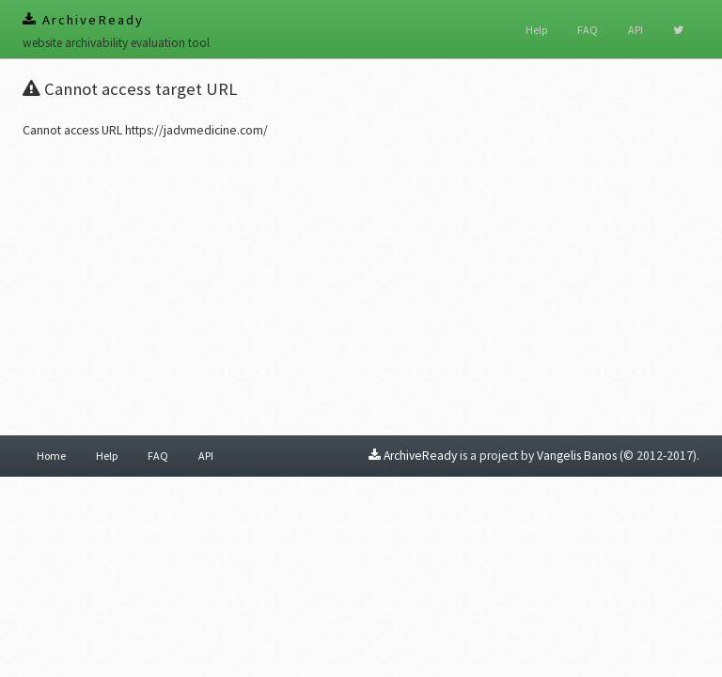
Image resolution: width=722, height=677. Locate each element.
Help (536, 30)
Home (51, 456)
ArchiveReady (83, 19)
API (635, 30)
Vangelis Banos (577, 456)
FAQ (587, 30)
